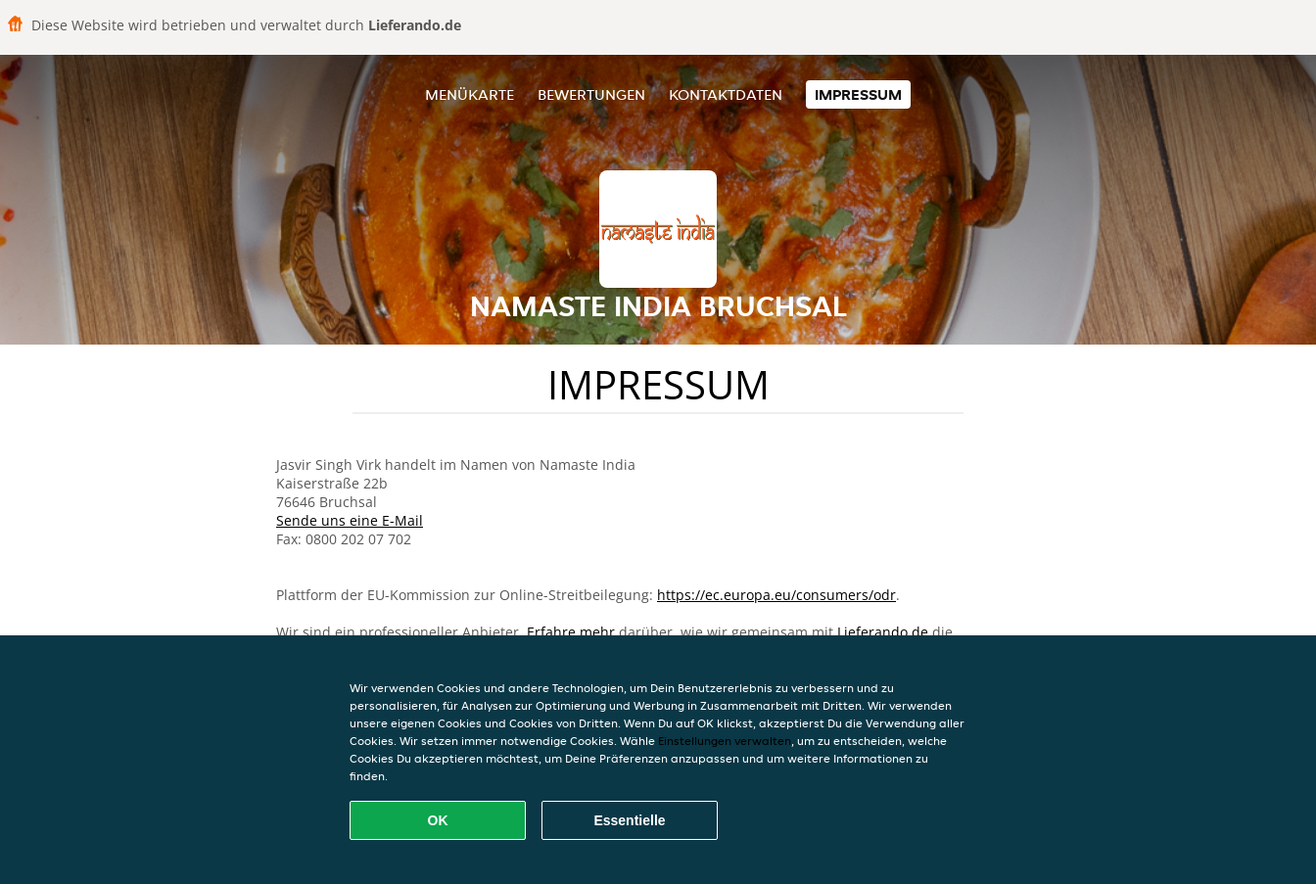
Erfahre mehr (571, 632)
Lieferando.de (882, 632)
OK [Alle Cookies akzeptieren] (438, 820)
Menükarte (469, 94)
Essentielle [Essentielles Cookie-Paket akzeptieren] (629, 820)
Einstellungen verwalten (724, 740)
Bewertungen (591, 94)
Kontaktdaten (725, 94)
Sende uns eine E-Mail (349, 520)
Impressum (858, 94)
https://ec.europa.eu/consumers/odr (776, 594)
